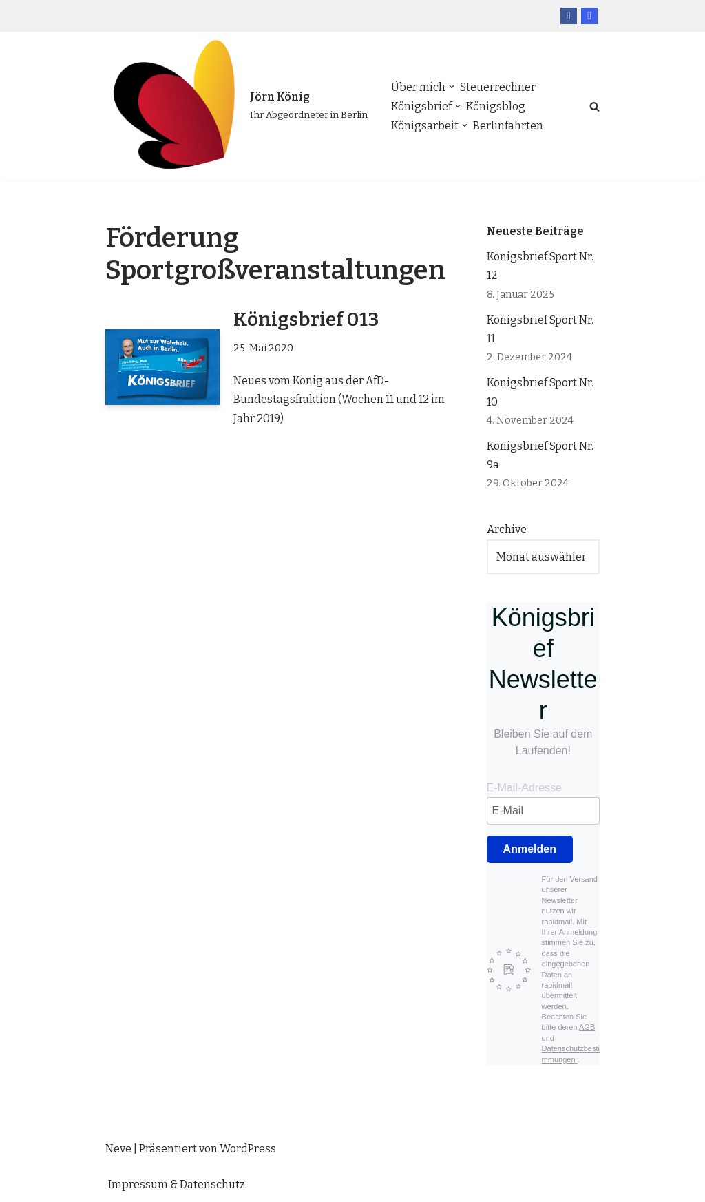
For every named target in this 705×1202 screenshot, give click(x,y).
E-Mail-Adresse (524, 788)
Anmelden (529, 849)
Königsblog (495, 106)
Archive (507, 529)
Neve (118, 1148)
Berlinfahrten (508, 125)
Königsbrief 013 (306, 319)
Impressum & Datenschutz (176, 1184)
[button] (451, 87)
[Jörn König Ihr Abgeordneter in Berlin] (236, 106)
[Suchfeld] (594, 106)
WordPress (248, 1148)
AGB (587, 1027)
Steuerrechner (498, 87)
